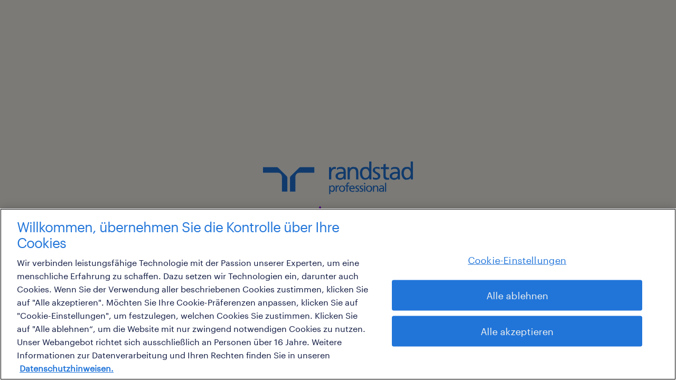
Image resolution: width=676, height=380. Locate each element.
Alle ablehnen (517, 295)
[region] (338, 294)
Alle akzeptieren (517, 331)
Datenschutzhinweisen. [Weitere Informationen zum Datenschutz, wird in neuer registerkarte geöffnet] (67, 368)
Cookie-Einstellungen (517, 259)
